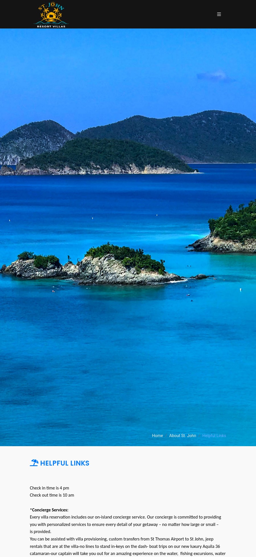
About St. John (182, 435)
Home (157, 435)
